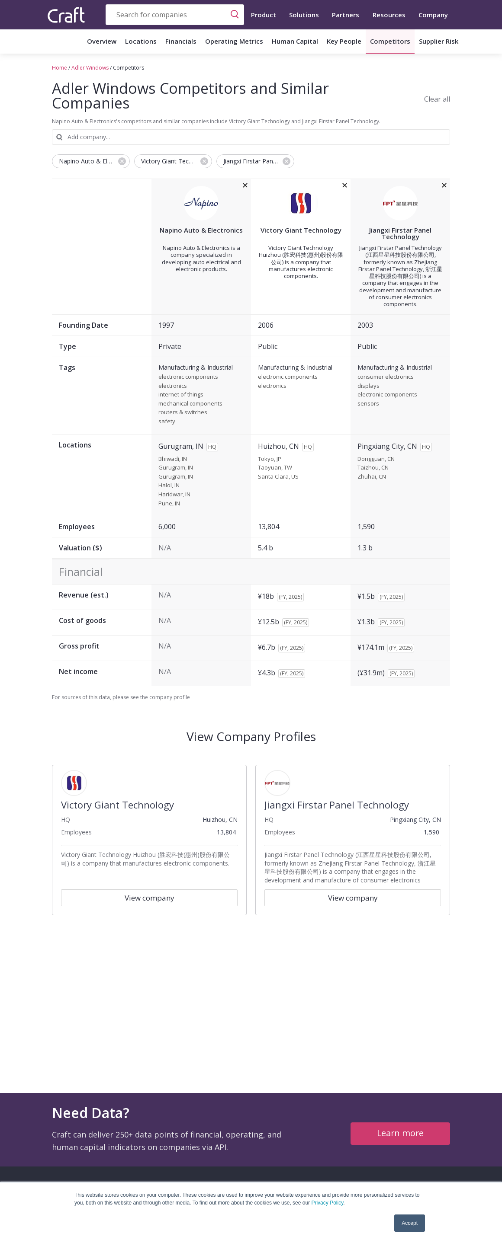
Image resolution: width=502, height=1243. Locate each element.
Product (263, 14)
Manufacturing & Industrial (195, 367)
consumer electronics (385, 377)
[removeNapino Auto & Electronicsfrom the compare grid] (245, 185)
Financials (180, 41)
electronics (172, 386)
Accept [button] (410, 1223)
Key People (344, 41)
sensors (368, 403)
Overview (101, 41)
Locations (141, 41)
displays (368, 386)
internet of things (180, 394)
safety (166, 421)
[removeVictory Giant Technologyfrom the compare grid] (345, 185)
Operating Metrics (234, 41)
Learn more (400, 1133)
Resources (389, 14)
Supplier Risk (438, 41)
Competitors (390, 41)
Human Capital (295, 41)
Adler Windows (90, 67)
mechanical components (190, 403)
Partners (345, 14)
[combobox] (175, 14)
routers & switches (182, 412)
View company (149, 898)
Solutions (304, 14)
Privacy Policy (327, 1203)
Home (59, 67)
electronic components (188, 377)
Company (433, 14)
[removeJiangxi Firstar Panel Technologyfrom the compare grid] (444, 185)
